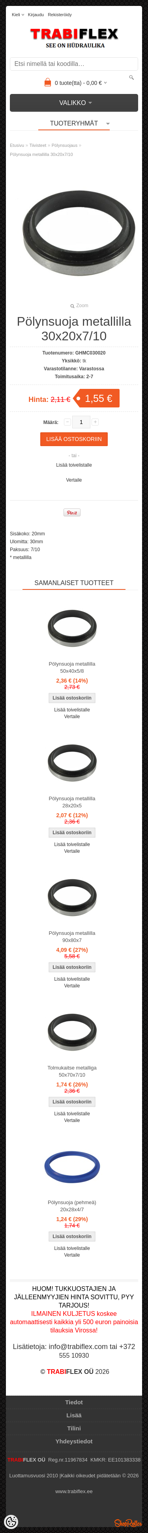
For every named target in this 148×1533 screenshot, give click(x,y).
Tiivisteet (37, 145)
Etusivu (17, 145)
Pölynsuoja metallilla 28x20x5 (72, 802)
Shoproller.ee (128, 1523)
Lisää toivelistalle (74, 465)
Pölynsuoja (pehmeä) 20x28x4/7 (72, 1205)
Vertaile (74, 480)
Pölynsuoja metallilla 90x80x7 (72, 936)
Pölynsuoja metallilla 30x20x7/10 (41, 154)
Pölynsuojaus (64, 145)
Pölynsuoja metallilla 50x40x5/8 (72, 667)
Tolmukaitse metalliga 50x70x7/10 (71, 1071)
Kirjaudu (36, 14)
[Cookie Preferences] (11, 1522)
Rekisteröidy (60, 14)
